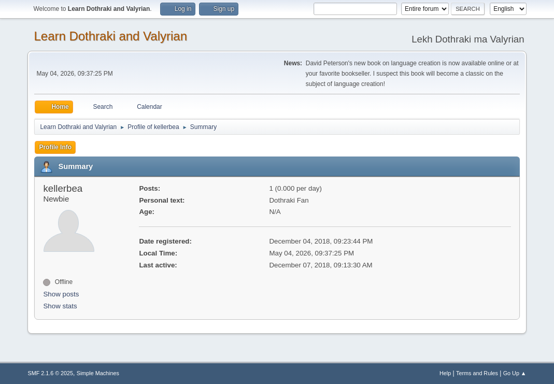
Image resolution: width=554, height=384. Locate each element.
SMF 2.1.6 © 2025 (50, 373)
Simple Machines (98, 373)
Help (445, 373)
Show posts (61, 294)
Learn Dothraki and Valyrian (110, 36)
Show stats (60, 306)
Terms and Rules (477, 373)
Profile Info (55, 147)
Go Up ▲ (515, 373)
